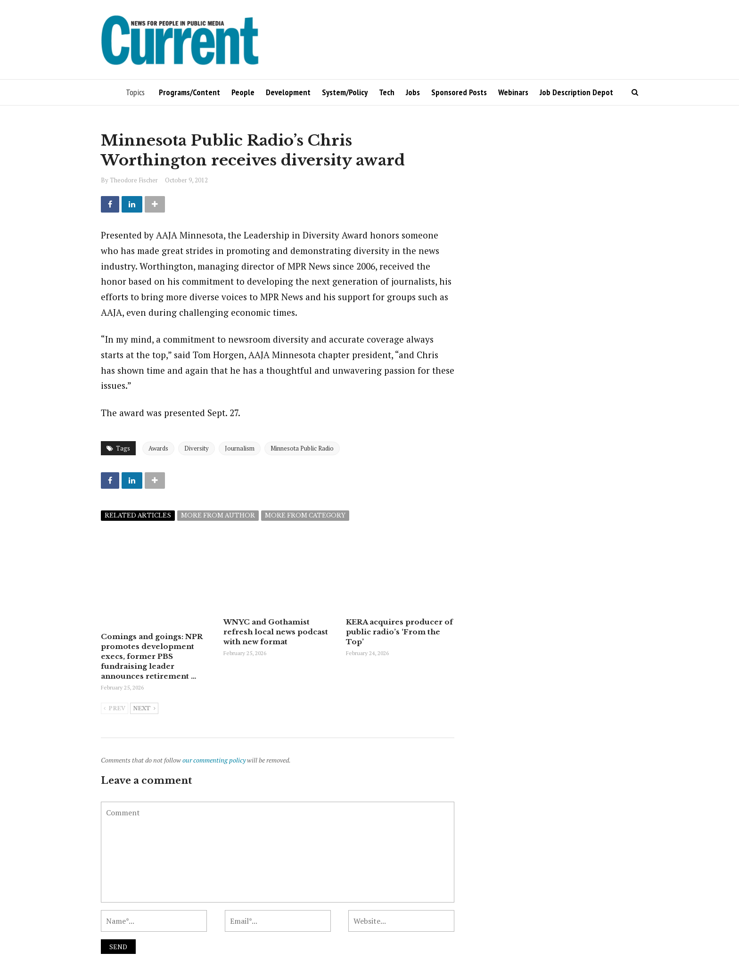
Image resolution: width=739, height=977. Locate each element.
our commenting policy (214, 759)
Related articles (138, 515)
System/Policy (345, 92)
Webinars (513, 92)
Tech (386, 92)
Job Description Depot (576, 92)
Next (144, 709)
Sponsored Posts (459, 92)
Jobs (413, 92)
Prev (114, 709)
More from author (218, 515)
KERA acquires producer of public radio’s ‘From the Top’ (399, 631)
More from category (305, 515)
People (243, 92)
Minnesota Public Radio (302, 448)
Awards (158, 448)
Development (288, 92)
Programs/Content (189, 92)
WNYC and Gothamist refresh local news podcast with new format (275, 631)
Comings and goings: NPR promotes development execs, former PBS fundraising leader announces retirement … (151, 656)
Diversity (196, 448)
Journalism (240, 448)
